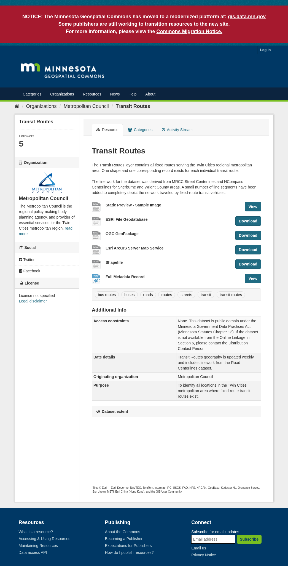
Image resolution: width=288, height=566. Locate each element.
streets (186, 295)
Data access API (33, 552)
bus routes (107, 295)
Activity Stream (177, 129)
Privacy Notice (203, 555)
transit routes (231, 295)
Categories (32, 94)
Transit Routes (133, 106)
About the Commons (122, 532)
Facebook (29, 271)
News (115, 94)
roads (148, 295)
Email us (198, 548)
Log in (265, 50)
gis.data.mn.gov (247, 16)
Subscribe (249, 539)
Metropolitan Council (86, 106)
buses (129, 295)
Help (133, 94)
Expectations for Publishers (128, 545)
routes (166, 295)
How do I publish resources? (129, 552)
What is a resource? (36, 532)
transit (206, 295)
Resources (92, 94)
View (253, 206)
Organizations (62, 94)
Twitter (27, 259)
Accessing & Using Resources (45, 538)
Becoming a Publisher (123, 538)
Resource (107, 129)
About (150, 94)
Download (248, 221)
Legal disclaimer (33, 301)
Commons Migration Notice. (189, 31)
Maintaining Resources (38, 545)
